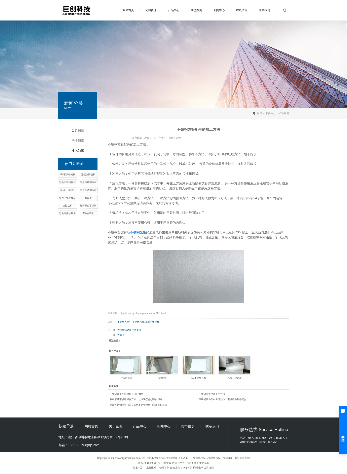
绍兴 (211, 467)
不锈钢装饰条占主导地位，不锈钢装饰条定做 (223, 399)
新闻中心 (219, 10)
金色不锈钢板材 (67, 197)
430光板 (162, 377)
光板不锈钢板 (152, 321)
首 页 (259, 113)
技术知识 (77, 150)
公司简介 (151, 10)
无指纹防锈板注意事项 (129, 330)
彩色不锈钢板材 (67, 182)
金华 (200, 467)
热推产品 (137, 467)
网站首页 (128, 10)
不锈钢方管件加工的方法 (212, 394)
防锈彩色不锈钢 (88, 205)
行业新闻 (77, 140)
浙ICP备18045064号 (149, 462)
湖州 (161, 467)
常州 (167, 467)
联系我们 (264, 10)
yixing (184, 467)
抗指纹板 (67, 205)
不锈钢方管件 (124, 321)
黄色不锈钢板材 (88, 182)
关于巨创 (115, 426)
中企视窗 (204, 462)
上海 (206, 467)
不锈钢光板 (138, 321)
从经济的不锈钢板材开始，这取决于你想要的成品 (136, 399)
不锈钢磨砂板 (198, 458)
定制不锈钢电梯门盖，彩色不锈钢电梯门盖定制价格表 (138, 404)
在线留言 (241, 10)
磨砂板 (88, 197)
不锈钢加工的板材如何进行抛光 (126, 394)
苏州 (190, 467)
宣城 (172, 467)
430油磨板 (88, 213)
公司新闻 (77, 131)
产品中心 (173, 10)
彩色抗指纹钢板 (67, 213)
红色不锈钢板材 (88, 190)
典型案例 (196, 10)
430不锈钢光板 (67, 174)
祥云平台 (180, 462)
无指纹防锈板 (88, 174)
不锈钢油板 (227, 458)
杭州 (195, 467)
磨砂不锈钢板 (67, 190)
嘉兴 (177, 467)
